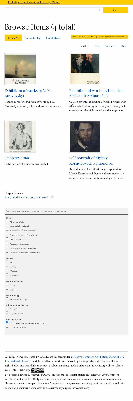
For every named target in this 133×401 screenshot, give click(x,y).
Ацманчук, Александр (19, 243)
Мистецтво (14, 275)
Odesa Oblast (15, 309)
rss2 (51, 197)
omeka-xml (42, 197)
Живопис (14, 271)
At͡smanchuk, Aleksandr (19, 226)
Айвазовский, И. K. (18, 239)
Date (123, 46)
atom (7, 197)
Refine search (66, 205)
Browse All (13, 38)
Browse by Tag (33, 38)
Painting (13, 266)
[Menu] (2, 2)
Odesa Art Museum (18, 327)
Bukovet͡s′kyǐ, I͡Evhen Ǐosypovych (23, 230)
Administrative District (17, 305)
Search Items (53, 38)
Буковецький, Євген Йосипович (23, 248)
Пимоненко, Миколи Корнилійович (25, 252)
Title (96, 46)
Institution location (15, 281)
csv (13, 197)
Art (11, 262)
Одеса (12, 289)
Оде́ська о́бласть (17, 313)
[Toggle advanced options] (99, 10)
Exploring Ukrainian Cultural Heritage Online (34, 2)
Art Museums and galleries (20, 299)
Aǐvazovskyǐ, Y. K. (17, 221)
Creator (109, 46)
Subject (9, 258)
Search (115, 10)
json (32, 197)
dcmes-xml (22, 197)
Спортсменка (17, 157)
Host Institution (13, 319)
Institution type (13, 295)
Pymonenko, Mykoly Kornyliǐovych (24, 235)
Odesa (12, 285)
